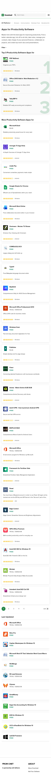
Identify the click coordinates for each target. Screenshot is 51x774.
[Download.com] (7, 15)
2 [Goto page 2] (8, 609)
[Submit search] (15, 15)
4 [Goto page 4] (18, 609)
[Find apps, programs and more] (30, 15)
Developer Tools (35, 23)
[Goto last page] (45, 609)
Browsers (16, 23)
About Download (33, 768)
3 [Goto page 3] (13, 609)
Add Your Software (34, 771)
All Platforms (6, 23)
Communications (25, 23)
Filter (4, 48)
